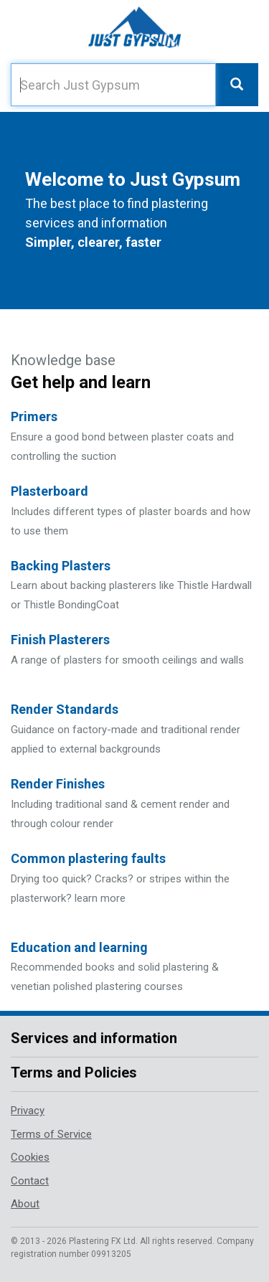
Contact (30, 1180)
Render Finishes (58, 783)
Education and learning (79, 947)
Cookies (30, 1157)
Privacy (27, 1110)
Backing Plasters (60, 565)
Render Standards (64, 709)
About (25, 1203)
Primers (34, 416)
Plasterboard (49, 491)
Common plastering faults (88, 858)
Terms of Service (51, 1134)
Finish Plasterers (60, 639)
